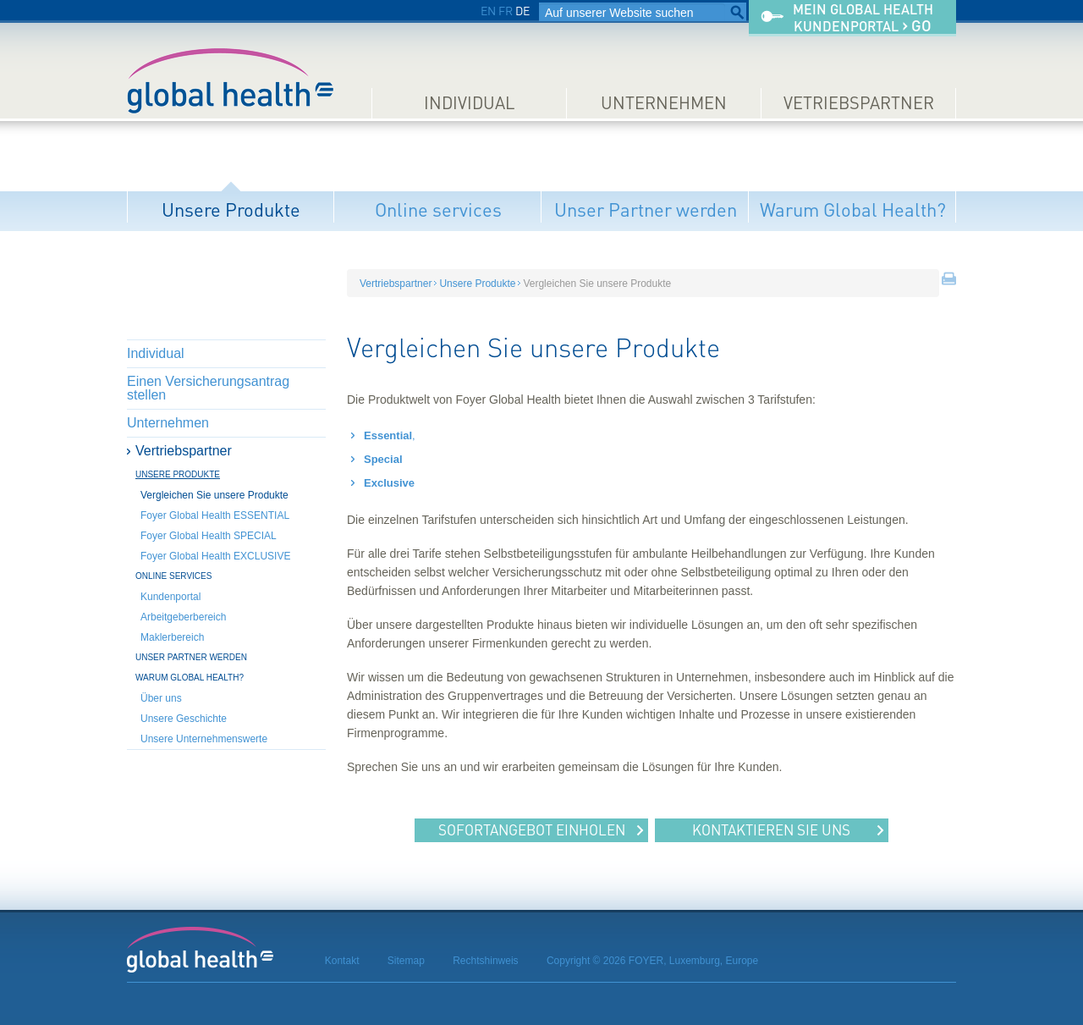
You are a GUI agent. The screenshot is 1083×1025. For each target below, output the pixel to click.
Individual (469, 102)
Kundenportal (170, 597)
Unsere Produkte (231, 209)
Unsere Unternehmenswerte (203, 739)
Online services (438, 209)
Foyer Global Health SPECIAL (208, 536)
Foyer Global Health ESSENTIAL (214, 515)
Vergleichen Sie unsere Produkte (214, 495)
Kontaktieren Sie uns (771, 830)
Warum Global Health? (853, 209)
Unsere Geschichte (183, 719)
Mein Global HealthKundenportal (863, 18)
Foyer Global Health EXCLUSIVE (215, 556)
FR (505, 10)
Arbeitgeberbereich (183, 617)
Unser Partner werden (645, 209)
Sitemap (406, 961)
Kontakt (342, 961)
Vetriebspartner (858, 102)
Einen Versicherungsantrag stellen (208, 388)
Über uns (161, 698)
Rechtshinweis (485, 961)
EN (488, 10)
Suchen (737, 12)
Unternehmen (664, 102)
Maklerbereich (172, 637)
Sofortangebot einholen (531, 830)
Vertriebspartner (183, 451)
